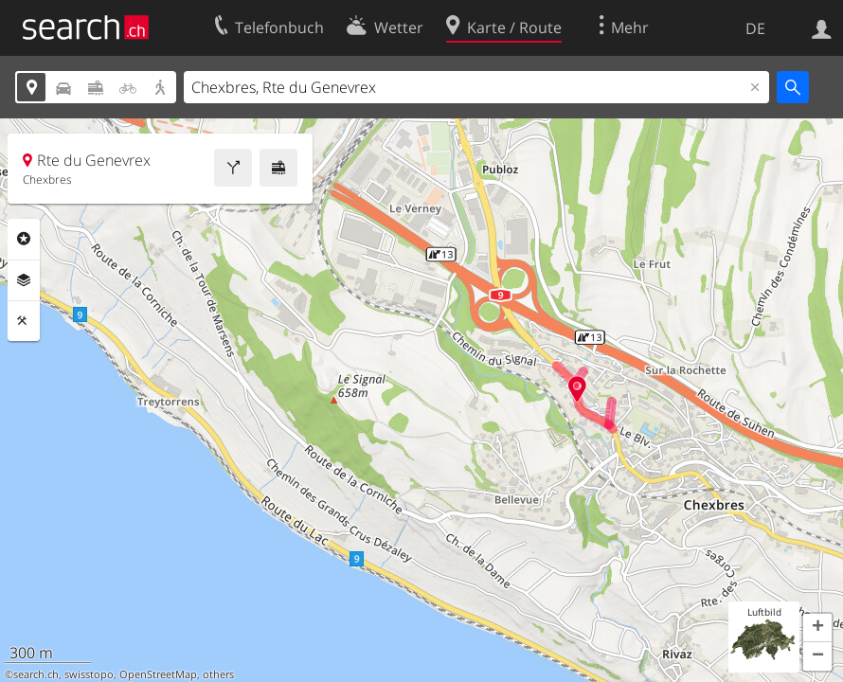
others (218, 674)
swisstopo (89, 674)
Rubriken (24, 239)
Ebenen (24, 280)
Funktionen (24, 321)
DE (755, 28)
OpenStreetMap (158, 674)
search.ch (36, 674)
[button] (817, 628)
